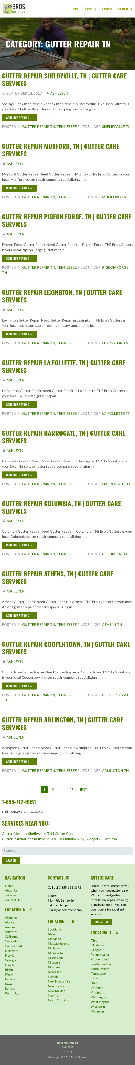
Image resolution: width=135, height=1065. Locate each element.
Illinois (9, 974)
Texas (95, 978)
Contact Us (125, 8)
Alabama (11, 917)
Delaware (11, 951)
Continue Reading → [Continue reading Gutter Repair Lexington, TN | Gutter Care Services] (19, 334)
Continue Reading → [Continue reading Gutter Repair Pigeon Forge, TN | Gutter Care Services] (19, 258)
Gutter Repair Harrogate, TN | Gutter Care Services (63, 436)
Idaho (9, 969)
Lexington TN (115, 343)
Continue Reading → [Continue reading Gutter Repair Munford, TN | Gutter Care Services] (19, 188)
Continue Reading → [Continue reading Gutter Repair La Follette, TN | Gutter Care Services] (19, 404)
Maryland (54, 939)
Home (75, 8)
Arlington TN (115, 770)
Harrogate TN (116, 484)
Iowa (8, 984)
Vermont (97, 988)
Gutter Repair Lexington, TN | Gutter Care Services (62, 295)
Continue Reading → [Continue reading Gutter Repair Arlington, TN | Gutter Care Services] (19, 762)
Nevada (53, 976)
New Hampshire (59, 981)
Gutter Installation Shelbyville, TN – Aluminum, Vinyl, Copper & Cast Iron (59, 839)
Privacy (67, 1051)
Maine (52, 934)
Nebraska (54, 972)
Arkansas (11, 932)
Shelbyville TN (116, 126)
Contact (67, 1046)
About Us (90, 8)
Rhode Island (100, 959)
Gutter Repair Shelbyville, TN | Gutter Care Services (64, 79)
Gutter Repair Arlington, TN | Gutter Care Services (62, 723)
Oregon (96, 950)
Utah (94, 983)
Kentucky (11, 993)
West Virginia (100, 1002)
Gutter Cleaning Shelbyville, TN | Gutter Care (38, 833)
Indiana (10, 979)
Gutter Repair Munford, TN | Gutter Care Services (60, 149)
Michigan (54, 948)
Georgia (10, 960)
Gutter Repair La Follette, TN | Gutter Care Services (64, 366)
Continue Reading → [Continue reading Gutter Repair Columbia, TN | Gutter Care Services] (19, 545)
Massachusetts (58, 943)
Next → (85, 789)
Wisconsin (98, 1006)
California (11, 936)
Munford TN (114, 197)
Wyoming (97, 1011)
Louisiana (54, 929)
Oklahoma (98, 945)
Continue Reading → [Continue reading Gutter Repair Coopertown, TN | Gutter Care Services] (19, 686)
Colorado (11, 941)
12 (71, 789)
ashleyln (59, 93)
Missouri (54, 962)
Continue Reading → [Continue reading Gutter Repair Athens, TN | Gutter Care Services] (19, 616)
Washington (99, 997)
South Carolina (101, 964)
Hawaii (9, 965)
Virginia (96, 992)
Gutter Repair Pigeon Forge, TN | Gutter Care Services (66, 220)
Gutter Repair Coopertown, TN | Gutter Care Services (66, 647)
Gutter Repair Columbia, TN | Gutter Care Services (61, 507)
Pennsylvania (100, 954)
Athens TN (112, 624)
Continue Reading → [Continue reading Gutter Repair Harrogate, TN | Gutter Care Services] (19, 475)
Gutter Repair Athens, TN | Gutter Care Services (57, 577)
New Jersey (56, 986)
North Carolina (58, 1000)
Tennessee (67, 126)
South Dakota (100, 969)
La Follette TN (116, 413)
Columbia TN (114, 554)
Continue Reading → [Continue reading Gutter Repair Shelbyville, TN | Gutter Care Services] (19, 118)
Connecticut (13, 946)
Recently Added (67, 1042)
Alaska (9, 922)
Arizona (10, 927)
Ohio (94, 940)
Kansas (10, 988)
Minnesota (55, 953)
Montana (54, 967)
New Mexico (56, 991)
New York (54, 995)
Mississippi (55, 958)
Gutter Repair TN (38, 126)
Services (107, 8)
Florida (10, 955)
